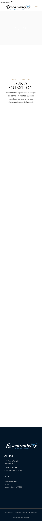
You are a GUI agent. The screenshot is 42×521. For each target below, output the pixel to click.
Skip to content (6, 2)
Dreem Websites (24, 517)
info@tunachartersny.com (13, 470)
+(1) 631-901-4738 (10, 467)
